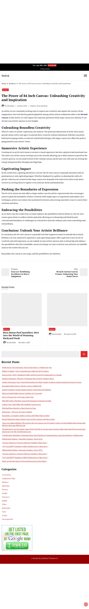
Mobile (4, 501)
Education (6, 486)
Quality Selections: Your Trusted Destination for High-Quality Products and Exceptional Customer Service (41, 382)
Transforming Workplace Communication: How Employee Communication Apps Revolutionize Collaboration (42, 435)
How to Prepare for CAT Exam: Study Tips (17, 397)
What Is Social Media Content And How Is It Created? (22, 393)
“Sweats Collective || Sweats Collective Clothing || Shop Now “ (24, 443)
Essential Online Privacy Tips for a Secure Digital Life (22, 386)
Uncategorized (7, 519)
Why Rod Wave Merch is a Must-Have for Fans (19, 408)
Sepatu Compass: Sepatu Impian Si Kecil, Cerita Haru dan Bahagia (26, 390)
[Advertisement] (44, 14)
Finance (5, 489)
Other (4, 504)
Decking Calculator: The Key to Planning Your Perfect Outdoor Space (28, 378)
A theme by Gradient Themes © (44, 558)
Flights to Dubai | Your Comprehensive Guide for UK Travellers (25, 371)
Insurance (6, 497)
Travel (4, 515)
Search (84, 354)
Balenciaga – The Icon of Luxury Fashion (17, 412)
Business (5, 90)
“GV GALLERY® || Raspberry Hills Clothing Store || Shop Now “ (25, 446)
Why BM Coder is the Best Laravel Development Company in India (26, 401)
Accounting (6, 475)
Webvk (5, 75)
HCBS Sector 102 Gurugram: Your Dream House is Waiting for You (27, 367)
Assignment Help (8, 478)
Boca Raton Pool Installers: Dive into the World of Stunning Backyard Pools (21, 335)
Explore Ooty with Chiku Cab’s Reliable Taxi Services (21, 404)
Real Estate (6, 508)
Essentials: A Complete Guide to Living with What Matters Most (25, 415)
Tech (4, 512)
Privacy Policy (45, 69)
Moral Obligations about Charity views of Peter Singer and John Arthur (28, 419)
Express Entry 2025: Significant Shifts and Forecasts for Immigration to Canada (31, 375)
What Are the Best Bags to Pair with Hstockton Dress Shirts (24, 461)
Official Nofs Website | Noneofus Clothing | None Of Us (22, 439)
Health (4, 493)
